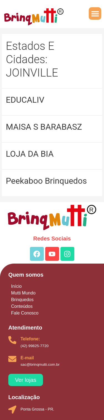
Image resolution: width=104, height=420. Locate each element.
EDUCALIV (25, 100)
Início (16, 286)
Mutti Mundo (23, 293)
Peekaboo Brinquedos (46, 181)
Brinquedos (22, 299)
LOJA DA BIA (30, 154)
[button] (95, 13)
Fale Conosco (25, 313)
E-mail (27, 357)
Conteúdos (21, 306)
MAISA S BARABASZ (44, 127)
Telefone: (30, 339)
